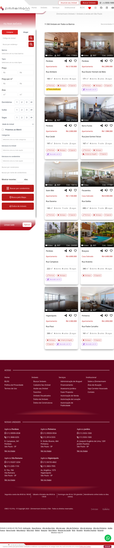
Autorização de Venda (70, 395)
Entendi (107, 546)
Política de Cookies (85, 546)
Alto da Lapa (60, 528)
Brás (73, 530)
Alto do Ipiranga (86, 528)
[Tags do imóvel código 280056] (97, 120)
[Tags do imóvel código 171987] (97, 185)
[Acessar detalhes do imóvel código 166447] (97, 274)
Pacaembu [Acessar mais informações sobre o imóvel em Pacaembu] (86, 190)
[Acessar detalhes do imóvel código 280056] (97, 150)
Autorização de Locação (70, 399)
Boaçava (44, 530)
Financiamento (67, 385)
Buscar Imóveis (89, 3)
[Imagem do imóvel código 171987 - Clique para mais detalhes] (97, 174)
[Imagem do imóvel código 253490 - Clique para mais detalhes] (61, 299)
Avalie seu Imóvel (40, 388)
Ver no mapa (9, 451)
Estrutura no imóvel (9, 146)
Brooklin (80, 530)
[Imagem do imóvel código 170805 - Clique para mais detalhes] (61, 44)
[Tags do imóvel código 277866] (97, 310)
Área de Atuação (94, 385)
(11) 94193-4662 (48, 462)
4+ (32, 102)
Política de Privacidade (13, 385)
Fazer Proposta (67, 392)
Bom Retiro (53, 530)
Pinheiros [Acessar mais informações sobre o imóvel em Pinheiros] (86, 315)
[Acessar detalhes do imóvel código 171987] (97, 213)
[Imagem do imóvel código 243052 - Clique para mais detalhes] (97, 44)
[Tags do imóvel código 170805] (61, 55)
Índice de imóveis (17, 206)
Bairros (4, 50)
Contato (91, 392)
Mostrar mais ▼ (57, 533)
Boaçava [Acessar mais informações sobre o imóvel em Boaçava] (85, 251)
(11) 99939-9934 (48, 433)
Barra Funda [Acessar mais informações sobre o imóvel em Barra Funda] (87, 126)
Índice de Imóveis (40, 399)
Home (34, 7)
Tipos (4, 59)
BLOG (82, 7)
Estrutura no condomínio (11, 156)
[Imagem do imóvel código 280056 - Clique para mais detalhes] (97, 109)
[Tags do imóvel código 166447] (97, 245)
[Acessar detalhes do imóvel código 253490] (61, 341)
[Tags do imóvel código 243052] (97, 55)
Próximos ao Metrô (13, 129)
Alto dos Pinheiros (99, 528)
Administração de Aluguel (71, 381)
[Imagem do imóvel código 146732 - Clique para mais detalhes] (61, 174)
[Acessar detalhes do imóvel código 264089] (61, 276)
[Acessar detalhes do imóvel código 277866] (97, 341)
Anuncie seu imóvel (69, 3)
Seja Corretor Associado (98, 388)
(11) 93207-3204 (12, 462)
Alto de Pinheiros (72, 528)
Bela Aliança (21, 530)
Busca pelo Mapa (18, 197)
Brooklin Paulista (90, 530)
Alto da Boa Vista (48, 528)
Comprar (10, 32)
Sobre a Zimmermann (97, 381)
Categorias (6, 135)
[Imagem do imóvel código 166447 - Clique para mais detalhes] (97, 234)
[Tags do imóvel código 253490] (61, 310)
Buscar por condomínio (17, 188)
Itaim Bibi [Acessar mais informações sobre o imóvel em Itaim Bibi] (50, 190)
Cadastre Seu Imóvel (42, 385)
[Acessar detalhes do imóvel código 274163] (61, 151)
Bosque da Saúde (64, 530)
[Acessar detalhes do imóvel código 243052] (97, 86)
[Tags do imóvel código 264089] (61, 245)
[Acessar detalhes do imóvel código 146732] (61, 213)
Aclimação (27, 528)
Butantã (100, 530)
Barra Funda (10, 530)
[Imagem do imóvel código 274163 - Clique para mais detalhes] (61, 109)
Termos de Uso (10, 388)
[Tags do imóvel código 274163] (61, 120)
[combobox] (17, 139)
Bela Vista (30, 530)
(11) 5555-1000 (84, 433)
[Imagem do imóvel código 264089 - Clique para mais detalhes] (61, 234)
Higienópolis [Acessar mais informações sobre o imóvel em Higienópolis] (51, 315)
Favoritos (37, 392)
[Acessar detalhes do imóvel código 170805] (61, 86)
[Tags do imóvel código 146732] (61, 185)
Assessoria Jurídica (68, 388)
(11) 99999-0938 (12, 433)
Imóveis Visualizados (42, 395)
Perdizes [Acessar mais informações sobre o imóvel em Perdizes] (49, 61)
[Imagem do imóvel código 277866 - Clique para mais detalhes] (97, 299)
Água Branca (36, 528)
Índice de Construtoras (42, 403)
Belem (37, 530)
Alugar (25, 32)
